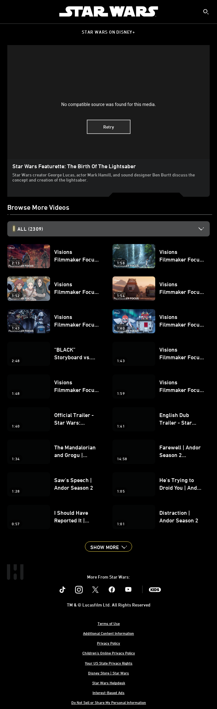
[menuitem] (10, 11)
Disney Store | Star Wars (108, 673)
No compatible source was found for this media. (108, 104)
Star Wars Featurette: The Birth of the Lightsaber (74, 166)
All (30, 229)
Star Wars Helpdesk (108, 682)
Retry (108, 126)
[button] (108, 546)
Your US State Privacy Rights (108, 663)
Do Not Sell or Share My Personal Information (108, 702)
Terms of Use (109, 623)
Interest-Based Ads (108, 692)
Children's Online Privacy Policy (108, 653)
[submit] (206, 11)
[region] (108, 102)
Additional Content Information (108, 633)
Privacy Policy (108, 643)
